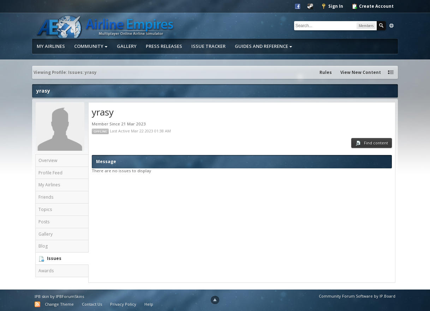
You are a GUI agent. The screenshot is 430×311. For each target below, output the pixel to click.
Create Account (373, 6)
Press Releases (164, 46)
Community (91, 46)
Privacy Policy (123, 304)
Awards (46, 271)
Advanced (391, 25)
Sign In (332, 6)
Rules (325, 72)
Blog (43, 246)
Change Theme (59, 304)
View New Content (360, 72)
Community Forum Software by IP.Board (357, 296)
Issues (54, 258)
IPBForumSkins (70, 296)
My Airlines (51, 46)
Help (148, 304)
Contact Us (92, 304)
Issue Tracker (208, 46)
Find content (371, 143)
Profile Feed (50, 173)
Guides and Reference (263, 46)
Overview (47, 160)
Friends (45, 197)
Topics (45, 209)
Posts (43, 222)
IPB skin (42, 296)
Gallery (127, 46)
